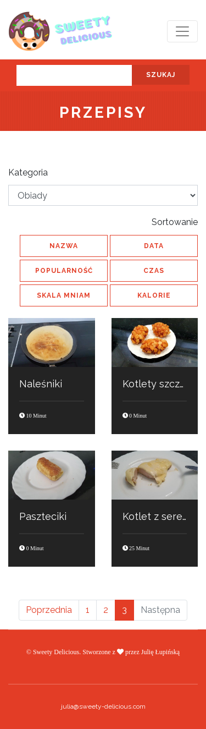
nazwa (63, 246)
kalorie (154, 295)
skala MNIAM (64, 295)
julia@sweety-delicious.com (103, 706)
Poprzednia (49, 610)
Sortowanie (175, 222)
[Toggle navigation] (182, 31)
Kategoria (28, 172)
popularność (64, 271)
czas (153, 271)
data (154, 246)
